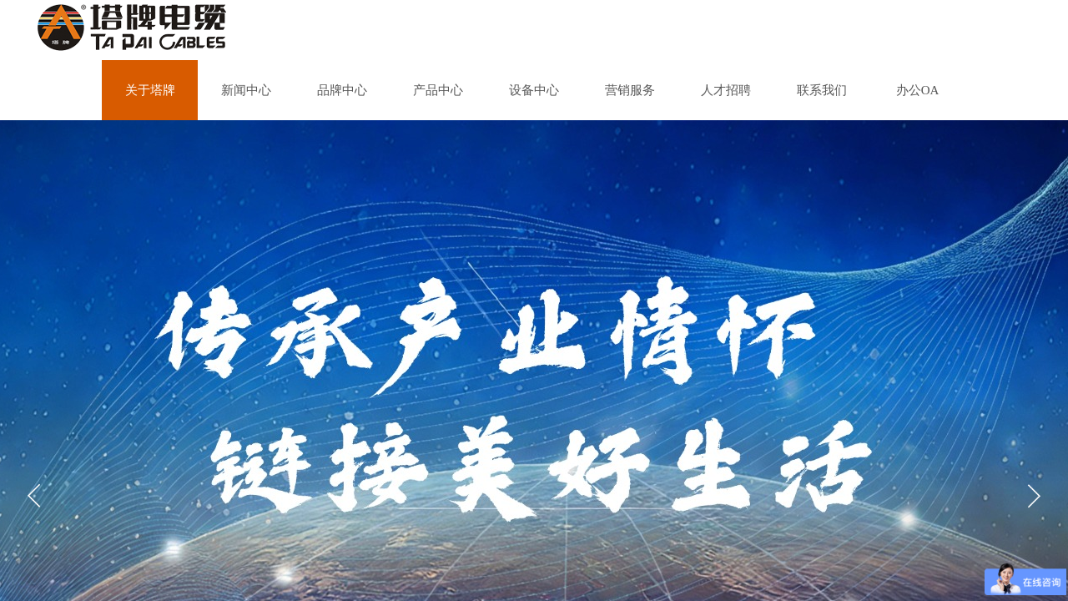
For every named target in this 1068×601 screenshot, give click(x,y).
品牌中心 (342, 90)
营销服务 (630, 90)
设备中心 (534, 90)
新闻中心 (246, 90)
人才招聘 (726, 90)
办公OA (918, 90)
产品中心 (438, 90)
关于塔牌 (150, 90)
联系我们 (822, 90)
